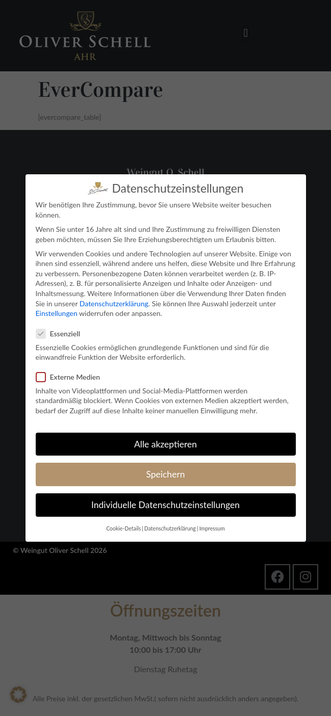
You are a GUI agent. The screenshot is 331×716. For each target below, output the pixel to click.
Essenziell (61, 333)
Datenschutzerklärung (114, 303)
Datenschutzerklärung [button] (170, 528)
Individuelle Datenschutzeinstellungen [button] (165, 504)
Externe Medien (71, 376)
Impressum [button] (212, 528)
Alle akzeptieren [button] (165, 443)
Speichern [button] (165, 473)
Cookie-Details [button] (123, 528)
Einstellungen (57, 313)
